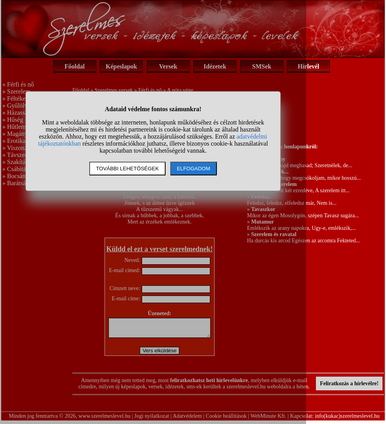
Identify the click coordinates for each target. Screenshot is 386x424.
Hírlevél (308, 66)
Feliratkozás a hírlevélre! (349, 387)
